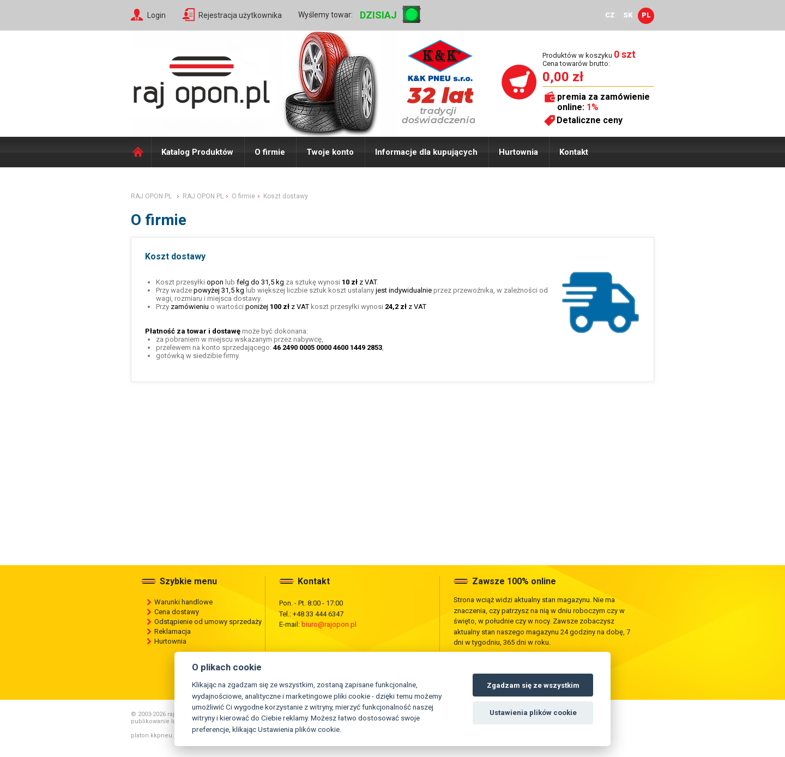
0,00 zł (562, 76)
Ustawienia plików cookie (533, 712)
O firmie (270, 152)
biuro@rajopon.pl (329, 624)
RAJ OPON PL (151, 196)
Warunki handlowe (183, 602)
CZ (610, 15)
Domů (141, 152)
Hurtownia (518, 152)
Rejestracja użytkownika (240, 15)
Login (156, 15)
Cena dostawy (176, 612)
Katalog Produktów (197, 152)
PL (646, 15)
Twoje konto (330, 152)
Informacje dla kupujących (426, 152)
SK (628, 15)
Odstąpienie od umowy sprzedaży (208, 621)
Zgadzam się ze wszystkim (533, 685)
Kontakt (573, 152)
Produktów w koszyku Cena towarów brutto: (589, 59)
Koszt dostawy (285, 196)
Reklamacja (172, 631)
